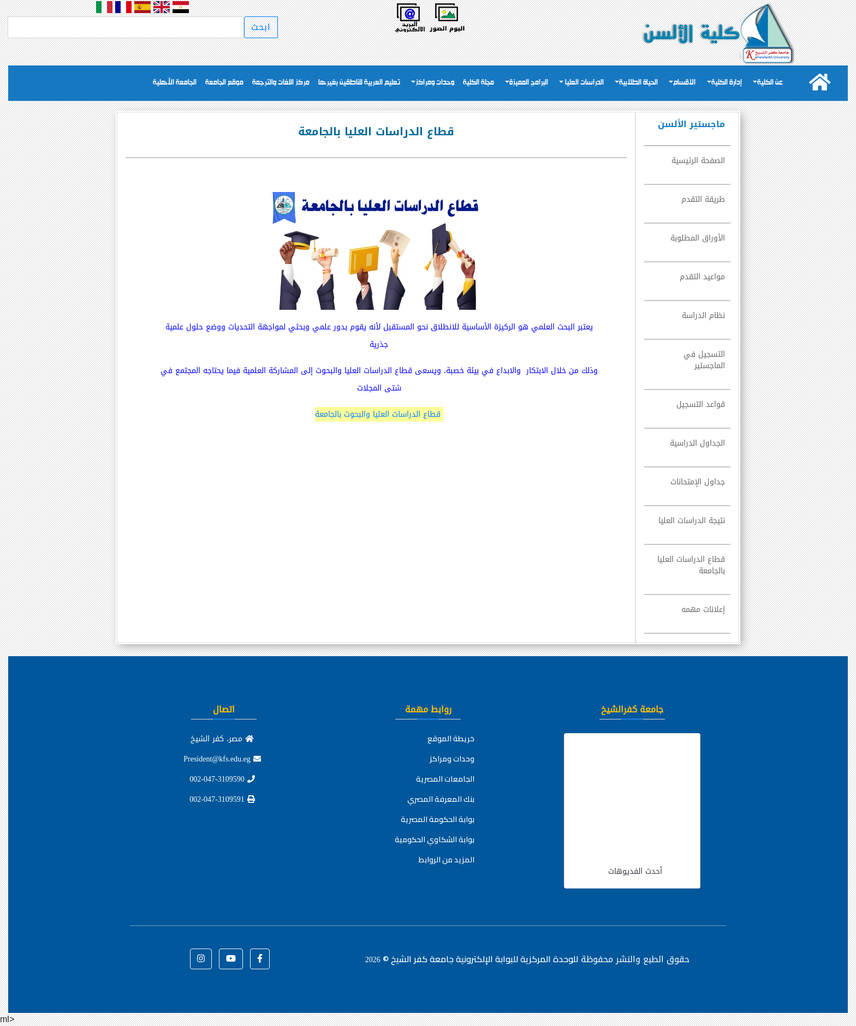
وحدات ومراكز (434, 82)
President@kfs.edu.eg (222, 759)
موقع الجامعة (224, 82)
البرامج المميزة (528, 82)
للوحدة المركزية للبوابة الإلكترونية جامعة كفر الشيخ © (471, 959)
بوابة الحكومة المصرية (437, 819)
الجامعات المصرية (445, 779)
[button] (260, 959)
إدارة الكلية (726, 82)
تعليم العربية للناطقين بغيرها (359, 82)
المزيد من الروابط (446, 860)
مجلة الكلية (478, 82)
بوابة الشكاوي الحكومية (434, 839)
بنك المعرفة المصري (440, 799)
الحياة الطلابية (638, 82)
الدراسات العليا (583, 82)
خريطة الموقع (450, 738)
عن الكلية (770, 82)
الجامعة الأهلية (175, 82)
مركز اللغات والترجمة (281, 82)
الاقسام (684, 82)
